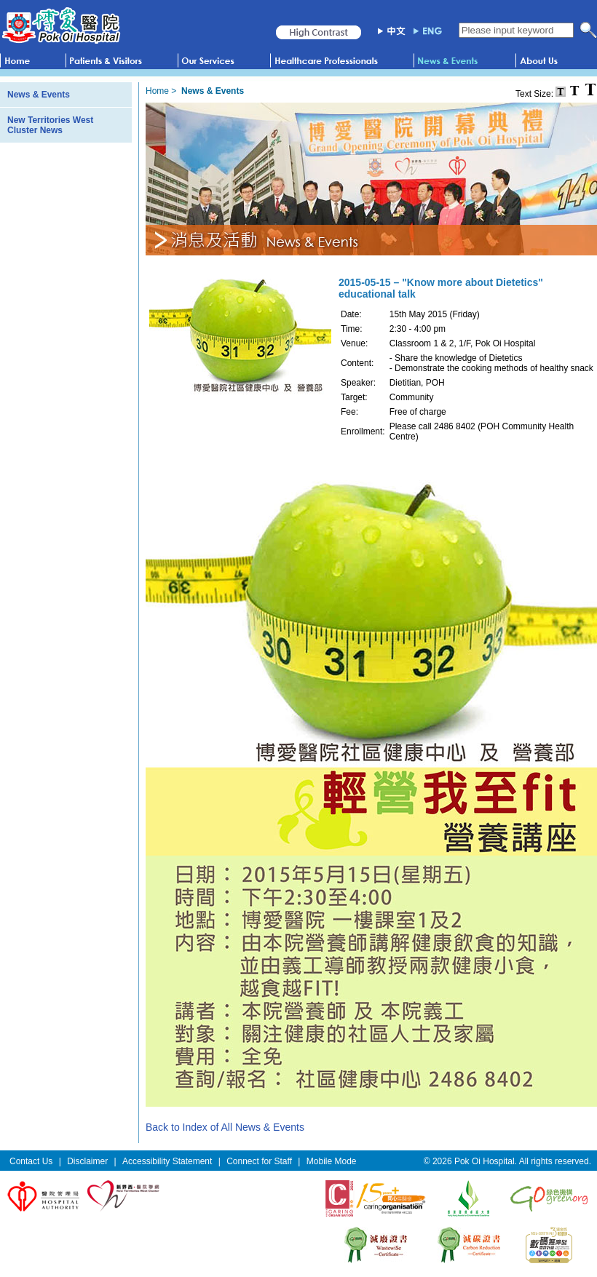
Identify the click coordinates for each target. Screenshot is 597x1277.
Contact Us (30, 1161)
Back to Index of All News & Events (225, 1127)
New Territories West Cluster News (50, 125)
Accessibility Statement (167, 1161)
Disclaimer (87, 1161)
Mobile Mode (332, 1161)
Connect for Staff (259, 1161)
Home (157, 91)
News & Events (38, 94)
